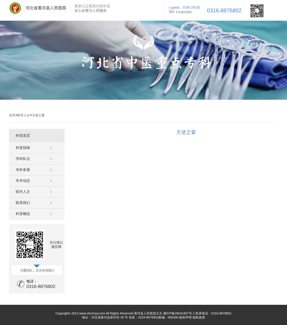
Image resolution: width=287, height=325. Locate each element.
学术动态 (23, 181)
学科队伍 (23, 159)
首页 (12, 115)
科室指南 (23, 148)
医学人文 (23, 115)
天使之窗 (38, 115)
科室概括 (23, 214)
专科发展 (23, 170)
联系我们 (23, 203)
